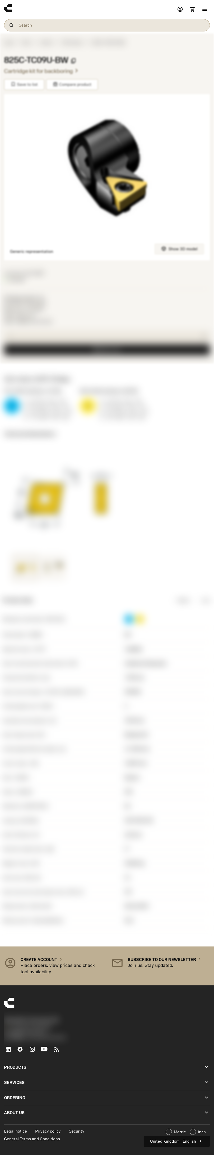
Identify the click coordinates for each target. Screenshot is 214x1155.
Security (76, 1131)
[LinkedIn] (10, 1051)
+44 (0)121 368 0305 (28, 1027)
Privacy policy (48, 1131)
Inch (202, 600)
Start (9, 42)
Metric (180, 600)
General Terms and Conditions (32, 1139)
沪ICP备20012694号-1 (26, 1032)
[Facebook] (22, 1051)
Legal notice (15, 1131)
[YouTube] (46, 1051)
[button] (205, 9)
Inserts (46, 42)
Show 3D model (179, 248)
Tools (26, 42)
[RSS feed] (58, 1051)
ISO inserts (72, 42)
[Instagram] (34, 1051)
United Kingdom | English (176, 1141)
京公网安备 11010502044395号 (35, 1038)
